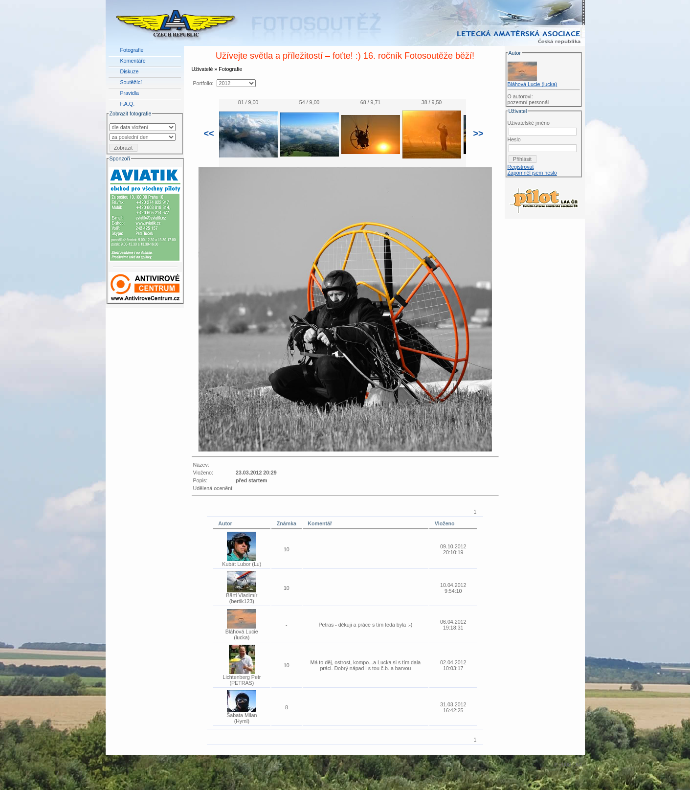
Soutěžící (131, 82)
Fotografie (132, 50)
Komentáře (133, 61)
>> (478, 133)
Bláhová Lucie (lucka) (532, 84)
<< (209, 133)
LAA (577, 764)
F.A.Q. (127, 104)
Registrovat (521, 167)
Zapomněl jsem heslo (532, 173)
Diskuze (129, 71)
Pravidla (129, 93)
